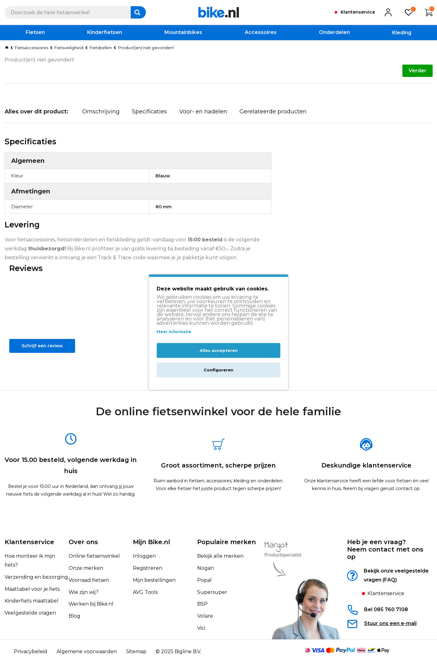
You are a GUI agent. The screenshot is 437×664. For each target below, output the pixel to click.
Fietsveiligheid (68, 47)
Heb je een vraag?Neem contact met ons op (385, 550)
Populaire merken (226, 542)
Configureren (218, 369)
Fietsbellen (101, 47)
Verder (417, 71)
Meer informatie (174, 332)
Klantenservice (29, 542)
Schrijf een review (40, 357)
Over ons (83, 542)
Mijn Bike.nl (151, 542)
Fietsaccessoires (31, 47)
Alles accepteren (219, 350)
